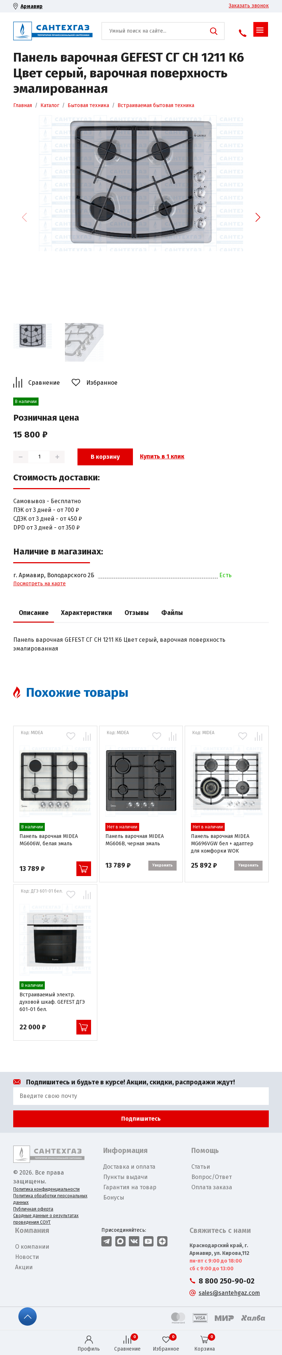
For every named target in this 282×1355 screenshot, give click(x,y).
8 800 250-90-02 (226, 1281)
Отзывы (136, 613)
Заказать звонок (249, 6)
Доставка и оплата (129, 1166)
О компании (32, 1246)
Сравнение (44, 382)
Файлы (172, 613)
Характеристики (86, 613)
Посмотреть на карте (39, 584)
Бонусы (113, 1197)
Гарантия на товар (129, 1187)
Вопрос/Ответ (211, 1176)
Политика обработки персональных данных (50, 1199)
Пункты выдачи (125, 1176)
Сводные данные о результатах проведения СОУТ (46, 1219)
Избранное (102, 382)
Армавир (32, 6)
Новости (27, 1256)
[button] (257, 217)
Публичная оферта (33, 1209)
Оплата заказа (211, 1187)
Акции (24, 1267)
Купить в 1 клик (162, 456)
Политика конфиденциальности (46, 1189)
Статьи (200, 1166)
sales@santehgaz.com (229, 1292)
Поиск (213, 31)
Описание (33, 613)
